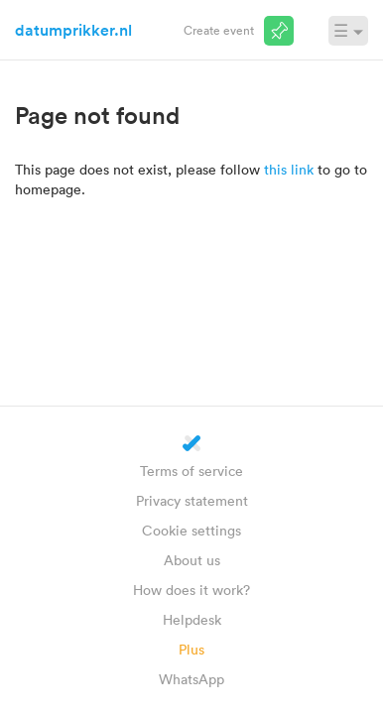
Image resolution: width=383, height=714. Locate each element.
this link (289, 169)
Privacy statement (192, 500)
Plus (191, 649)
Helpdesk (192, 619)
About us (192, 559)
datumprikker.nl (73, 30)
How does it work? (191, 589)
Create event (219, 30)
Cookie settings (191, 530)
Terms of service (191, 470)
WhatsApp (191, 678)
